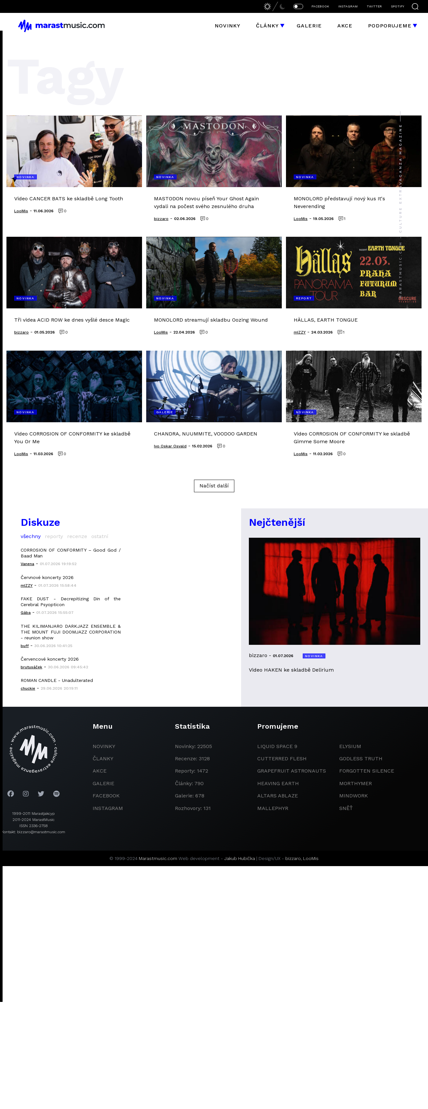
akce (100, 771)
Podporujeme (390, 26)
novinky (104, 746)
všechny (31, 536)
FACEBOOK (320, 6)
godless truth (360, 758)
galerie (103, 783)
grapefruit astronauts (291, 771)
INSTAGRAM (348, 6)
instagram (108, 808)
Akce (344, 26)
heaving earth (278, 783)
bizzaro (293, 858)
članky (103, 758)
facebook (106, 796)
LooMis (311, 858)
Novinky (227, 26)
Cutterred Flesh (282, 758)
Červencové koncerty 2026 (50, 659)
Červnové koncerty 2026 (47, 577)
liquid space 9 (277, 746)
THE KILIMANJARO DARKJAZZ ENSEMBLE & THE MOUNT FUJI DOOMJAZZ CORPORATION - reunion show (71, 632)
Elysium (350, 746)
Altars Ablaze (277, 796)
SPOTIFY (397, 6)
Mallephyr (272, 808)
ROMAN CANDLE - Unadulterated (57, 680)
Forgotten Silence (366, 771)
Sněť (346, 808)
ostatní (99, 536)
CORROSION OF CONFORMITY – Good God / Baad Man (71, 552)
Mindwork (353, 796)
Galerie (309, 26)
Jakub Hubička (239, 858)
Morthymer (355, 783)
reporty (54, 536)
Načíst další (214, 486)
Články (267, 26)
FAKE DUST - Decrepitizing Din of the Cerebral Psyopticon (71, 601)
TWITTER (374, 6)
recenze (77, 536)
